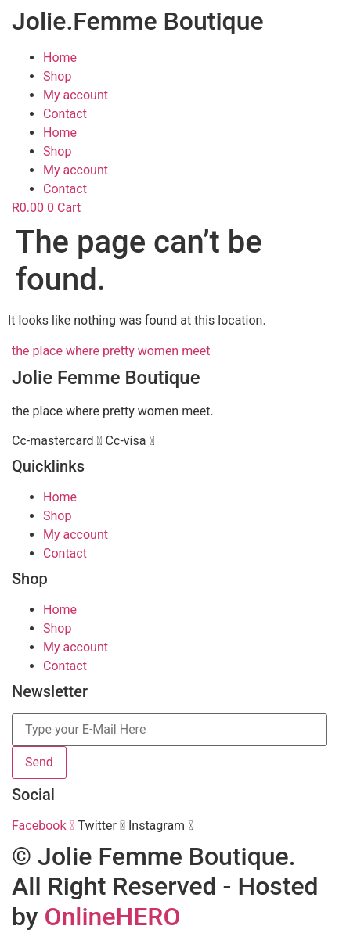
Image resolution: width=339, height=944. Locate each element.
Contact (65, 113)
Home (60, 57)
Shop (57, 76)
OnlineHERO (112, 916)
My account (75, 95)
